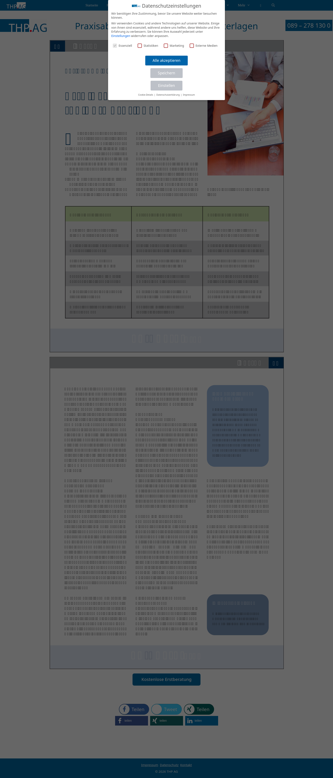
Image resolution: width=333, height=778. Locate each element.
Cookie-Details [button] (146, 94)
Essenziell (122, 46)
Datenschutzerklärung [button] (168, 94)
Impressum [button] (189, 94)
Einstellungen (120, 36)
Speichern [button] (166, 72)
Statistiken (148, 46)
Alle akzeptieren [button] (167, 60)
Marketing (174, 46)
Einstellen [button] (166, 85)
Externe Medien (203, 46)
